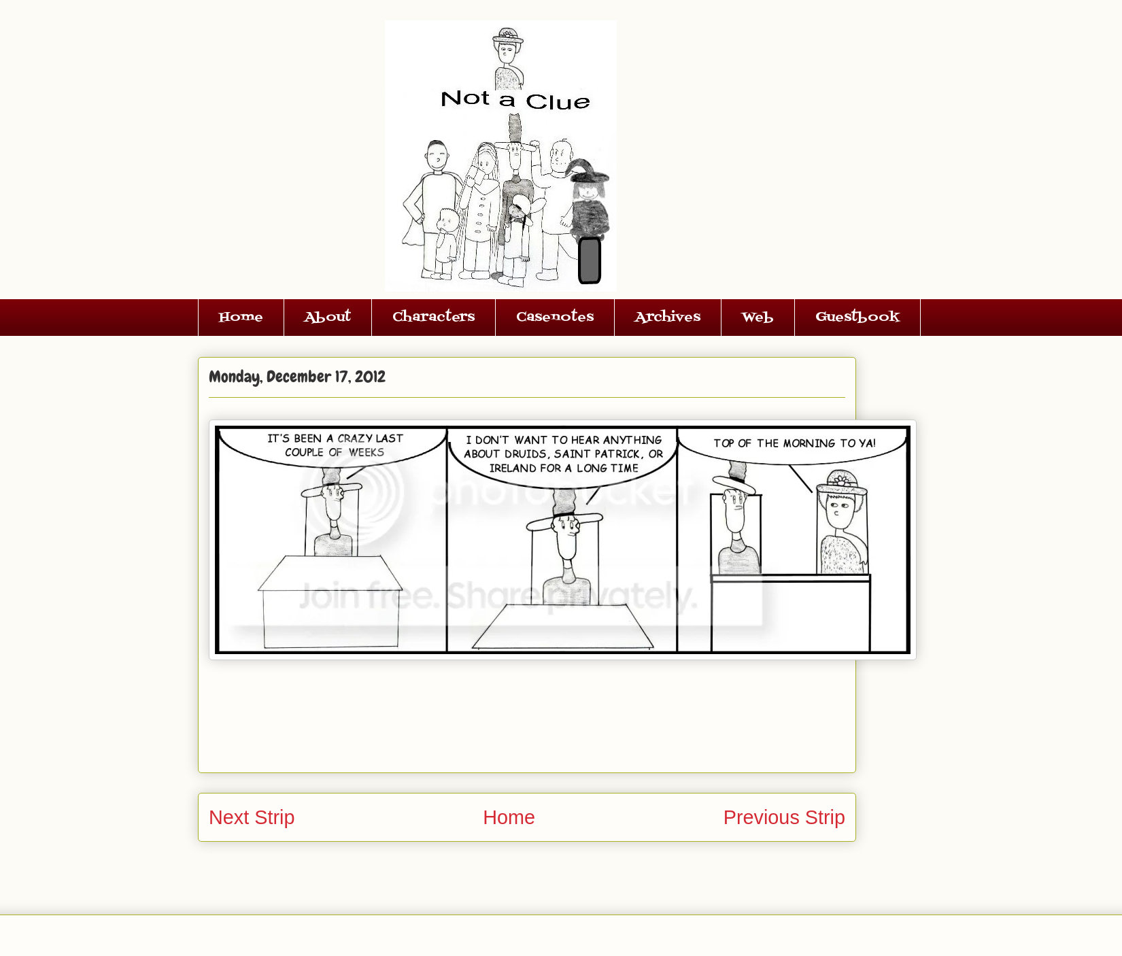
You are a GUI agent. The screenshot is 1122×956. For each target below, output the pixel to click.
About (328, 317)
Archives (667, 317)
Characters (433, 317)
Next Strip (251, 817)
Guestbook (857, 317)
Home (241, 317)
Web (758, 317)
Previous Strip (784, 817)
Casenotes (555, 317)
